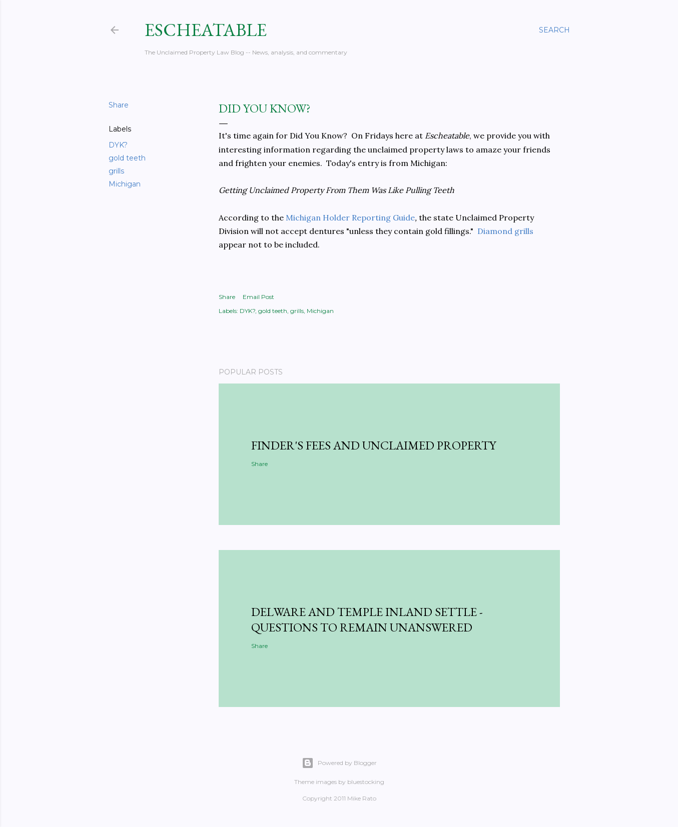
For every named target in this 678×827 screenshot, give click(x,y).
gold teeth (127, 158)
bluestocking (365, 782)
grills (116, 171)
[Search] (554, 30)
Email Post (258, 296)
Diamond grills (505, 231)
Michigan (125, 184)
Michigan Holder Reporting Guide (350, 217)
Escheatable (206, 30)
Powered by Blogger (339, 763)
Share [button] (119, 105)
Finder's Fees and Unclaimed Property (373, 445)
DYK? (118, 145)
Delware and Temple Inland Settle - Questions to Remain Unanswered (367, 619)
